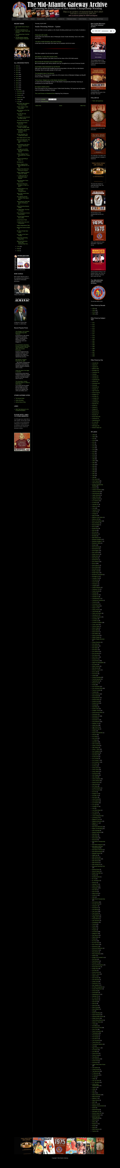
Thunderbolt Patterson (97, 1044)
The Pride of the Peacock (23, 120)
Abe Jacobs (95, 479)
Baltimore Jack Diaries (97, 517)
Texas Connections (96, 1031)
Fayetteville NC (96, 379)
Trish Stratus (95, 1067)
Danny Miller (95, 630)
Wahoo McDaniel (96, 1094)
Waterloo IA (95, 1098)
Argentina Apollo (96, 498)
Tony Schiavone (96, 1059)
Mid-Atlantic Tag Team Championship (97, 847)
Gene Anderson (96, 694)
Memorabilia (95, 837)
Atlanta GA (94, 365)
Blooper (94, 545)
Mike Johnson (95, 857)
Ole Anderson (95, 902)
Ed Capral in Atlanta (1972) (42, 86)
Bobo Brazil (95, 558)
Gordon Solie (95, 708)
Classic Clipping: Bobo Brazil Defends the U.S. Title (23, 165)
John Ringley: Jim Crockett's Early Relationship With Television (22, 333)
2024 (17, 70)
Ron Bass (94, 970)
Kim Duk (94, 791)
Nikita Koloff (95, 893)
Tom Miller (94, 1051)
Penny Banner (95, 918)
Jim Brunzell (95, 756)
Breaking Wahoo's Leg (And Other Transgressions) (22, 190)
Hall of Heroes (82, 19)
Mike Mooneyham (96, 859)
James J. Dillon (96, 749)
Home (18, 19)
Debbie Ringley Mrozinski (98, 639)
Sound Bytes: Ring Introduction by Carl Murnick (47, 66)
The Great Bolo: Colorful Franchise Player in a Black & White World (23, 383)
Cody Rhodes (95, 611)
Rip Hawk (94, 959)
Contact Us (61, 19)
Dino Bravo (95, 649)
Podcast (94, 924)
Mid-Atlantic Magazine (97, 844)
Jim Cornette (95, 758)
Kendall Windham (96, 788)
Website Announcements (98, 1105)
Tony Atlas (94, 1057)
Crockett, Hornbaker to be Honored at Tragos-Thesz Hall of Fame (23, 31)
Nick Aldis (94, 889)
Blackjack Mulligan (96, 539)
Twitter (93, 1078)
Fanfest (94, 675)
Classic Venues (96, 609)
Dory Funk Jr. (95, 657)
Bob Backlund (95, 548)
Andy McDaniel (95, 493)
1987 (93, 352)
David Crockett (95, 635)
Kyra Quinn (95, 797)
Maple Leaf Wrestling (97, 828)
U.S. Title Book (95, 1082)
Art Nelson (94, 502)
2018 (17, 83)
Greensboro (95, 714)
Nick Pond (94, 891)
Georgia (94, 705)
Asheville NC (95, 363)
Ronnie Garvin (95, 972)
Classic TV (94, 607)
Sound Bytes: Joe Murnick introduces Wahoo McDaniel (23, 131)
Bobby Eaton (95, 556)
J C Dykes (94, 740)
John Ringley (95, 775)
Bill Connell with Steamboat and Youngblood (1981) (48, 61)
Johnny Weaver (96, 780)
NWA (93, 897)
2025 (17, 68)
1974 (93, 328)
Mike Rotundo (95, 862)
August (19, 99)
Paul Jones (95, 911)
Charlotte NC (95, 376)
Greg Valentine (95, 721)
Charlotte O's (95, 596)
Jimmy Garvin (95, 767)
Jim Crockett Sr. (96, 762)
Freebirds (94, 692)
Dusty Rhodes (95, 660)
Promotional (95, 931)
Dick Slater (94, 647)
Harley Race (95, 725)
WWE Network (95, 1129)
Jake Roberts (95, 747)
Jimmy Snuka (95, 769)
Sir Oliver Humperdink (97, 987)
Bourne (94, 563)
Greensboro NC (96, 383)
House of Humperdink (97, 732)
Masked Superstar (96, 832)
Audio (93, 508)
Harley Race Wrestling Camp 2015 (22, 238)
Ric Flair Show (95, 942)
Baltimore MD (95, 368)
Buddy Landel (95, 570)
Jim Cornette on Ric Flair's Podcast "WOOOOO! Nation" (23, 146)
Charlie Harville (96, 591)
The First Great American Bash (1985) (23, 217)
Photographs (95, 922)
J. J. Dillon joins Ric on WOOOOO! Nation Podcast (22, 177)
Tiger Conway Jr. (96, 1047)
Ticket (93, 1046)
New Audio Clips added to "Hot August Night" (23, 104)
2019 (17, 80)
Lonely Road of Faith (22, 219)
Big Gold (94, 530)
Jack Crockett (95, 743)
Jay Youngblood (96, 751)
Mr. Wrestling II (95, 880)
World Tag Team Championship (96, 1117)
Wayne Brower (95, 1100)
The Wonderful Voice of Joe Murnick (44, 73)
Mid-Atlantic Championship (98, 841)
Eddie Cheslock (96, 666)
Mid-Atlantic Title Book (97, 849)
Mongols (94, 875)
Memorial (94, 839)
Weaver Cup (95, 1104)
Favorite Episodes (96, 679)
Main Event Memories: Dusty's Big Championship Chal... (22, 242)
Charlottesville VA (96, 598)
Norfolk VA (94, 405)
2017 (17, 85)
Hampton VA (95, 389)
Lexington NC (95, 398)
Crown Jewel (95, 624)
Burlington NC (95, 370)
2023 (17, 72)
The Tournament (96, 1040)
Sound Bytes (95, 992)
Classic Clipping (96, 606)
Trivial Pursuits (95, 1069)
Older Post (82, 105)
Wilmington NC (95, 425)
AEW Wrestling (95, 482)
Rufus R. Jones (96, 974)
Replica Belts (95, 937)
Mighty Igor (95, 855)
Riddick (94, 955)
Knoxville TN (95, 396)
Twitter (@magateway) (97, 100)
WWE (93, 1127)
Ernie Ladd (94, 671)
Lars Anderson (95, 801)
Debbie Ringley (96, 637)
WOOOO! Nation (96, 1115)
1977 (93, 333)
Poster (93, 926)
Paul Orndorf (95, 913)
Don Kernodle (95, 653)
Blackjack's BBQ (96, 543)
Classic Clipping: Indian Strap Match (22, 107)
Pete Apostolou (95, 920)
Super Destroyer (96, 1014)
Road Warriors (95, 961)
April (18, 250)
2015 (17, 89)
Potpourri (94, 928)
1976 (93, 332)
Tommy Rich (95, 1053)
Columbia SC (95, 377)
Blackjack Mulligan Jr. (97, 541)
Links (93, 808)
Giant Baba (95, 706)
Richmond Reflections (97, 948)
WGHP (94, 1107)
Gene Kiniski (95, 695)
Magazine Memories (97, 821)
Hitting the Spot (96, 729)
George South (95, 703)
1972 (93, 324)
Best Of (94, 526)
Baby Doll (94, 515)
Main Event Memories (97, 826)
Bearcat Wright (95, 524)
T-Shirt (93, 1024)
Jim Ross (94, 765)
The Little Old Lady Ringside (21, 114)
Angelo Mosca (95, 497)
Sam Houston (95, 977)
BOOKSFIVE (95, 559)
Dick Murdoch (95, 646)
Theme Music (95, 1042)
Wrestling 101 (20, 162)
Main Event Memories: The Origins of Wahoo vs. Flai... (23, 141)
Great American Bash (97, 712)
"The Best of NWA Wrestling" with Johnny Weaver (48, 41)
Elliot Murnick (95, 668)
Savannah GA (95, 418)
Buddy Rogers (95, 572)
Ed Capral (94, 664)
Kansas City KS (96, 392)
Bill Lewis (94, 532)
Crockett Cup (95, 620)
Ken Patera (95, 786)
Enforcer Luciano (96, 670)
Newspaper (95, 887)
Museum (94, 882)
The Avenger (95, 1036)
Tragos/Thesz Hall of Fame (96, 19)
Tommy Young (95, 1055)
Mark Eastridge (95, 830)
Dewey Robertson (96, 642)
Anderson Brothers (96, 489)
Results (94, 939)
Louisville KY (95, 400)
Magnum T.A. (95, 823)
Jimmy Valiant (95, 771)
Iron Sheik (94, 736)
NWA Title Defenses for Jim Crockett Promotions (22, 410)
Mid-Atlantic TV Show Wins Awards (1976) (46, 56)
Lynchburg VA (95, 401)
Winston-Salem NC (96, 427)
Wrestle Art (94, 1123)
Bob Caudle (95, 552)
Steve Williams (95, 1009)
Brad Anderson (95, 565)
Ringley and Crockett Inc (98, 957)
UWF (93, 1091)
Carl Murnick (95, 580)
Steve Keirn (95, 1005)
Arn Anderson (95, 500)
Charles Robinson (96, 587)
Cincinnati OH (95, 604)
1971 (93, 322)
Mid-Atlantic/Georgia (97, 851)
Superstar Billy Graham (97, 1016)
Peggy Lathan (95, 916)
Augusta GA (95, 366)
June (18, 246)
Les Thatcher (95, 802)
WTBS (93, 1125)
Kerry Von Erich (96, 790)
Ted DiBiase (95, 1025)
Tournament (95, 1062)
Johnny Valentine (96, 778)
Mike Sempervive (96, 864)
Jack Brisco (95, 742)
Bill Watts (94, 535)
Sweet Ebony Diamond (97, 1020)
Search (32, 19)
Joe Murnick (95, 773)
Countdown (95, 618)
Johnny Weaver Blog (21, 402)
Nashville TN (95, 403)
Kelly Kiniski (95, 784)
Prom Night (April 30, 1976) (23, 137)
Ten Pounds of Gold (97, 1027)
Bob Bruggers (95, 550)
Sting (93, 1011)
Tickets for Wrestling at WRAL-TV (22, 159)
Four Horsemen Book (97, 688)
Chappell (94, 585)
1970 (93, 438)
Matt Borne (95, 834)
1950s (93, 308)
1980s (93, 314)
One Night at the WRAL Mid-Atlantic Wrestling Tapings (22, 150)
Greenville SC (95, 387)
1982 (93, 343)
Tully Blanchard (96, 1071)
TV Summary (95, 1075)
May (18, 248)
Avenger (94, 513)
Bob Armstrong (95, 547)
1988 (93, 354)
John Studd (95, 777)
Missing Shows (95, 869)
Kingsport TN (95, 394)
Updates (94, 1087)
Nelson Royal (95, 886)
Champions (95, 583)
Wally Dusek (95, 1096)
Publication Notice (71, 19)
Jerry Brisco (95, 754)
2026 (17, 66)
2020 (17, 78)
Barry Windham (96, 522)
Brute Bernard (95, 569)
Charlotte (94, 374)
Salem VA (94, 976)
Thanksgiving (95, 1033)
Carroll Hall (95, 581)
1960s (93, 310)
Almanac (94, 487)
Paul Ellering (95, 909)
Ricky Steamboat (96, 953)
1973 (93, 326)
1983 (93, 344)
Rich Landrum (95, 944)
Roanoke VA (95, 414)
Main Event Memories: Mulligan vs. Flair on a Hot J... (23, 185)
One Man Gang (96, 904)
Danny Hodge (95, 628)
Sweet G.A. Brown (96, 1022)
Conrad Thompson (96, 617)
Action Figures (95, 481)
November (19, 93)
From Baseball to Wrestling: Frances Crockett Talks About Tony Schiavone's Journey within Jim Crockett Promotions (23, 347)
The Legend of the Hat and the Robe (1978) (23, 117)
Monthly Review (96, 876)
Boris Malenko (95, 561)
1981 (93, 341)
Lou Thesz (94, 812)
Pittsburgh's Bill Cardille (41, 35)
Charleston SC (95, 372)
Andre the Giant (96, 491)
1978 (93, 335)
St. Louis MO (95, 422)
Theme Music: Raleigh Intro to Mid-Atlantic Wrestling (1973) (50, 80)
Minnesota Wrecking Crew (98, 866)
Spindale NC (95, 996)
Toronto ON (95, 424)
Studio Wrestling (51, 19)
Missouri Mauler (96, 871)
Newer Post (38, 105)
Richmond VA (95, 413)
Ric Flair (94, 940)
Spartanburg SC (96, 420)
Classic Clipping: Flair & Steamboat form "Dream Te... (23, 155)
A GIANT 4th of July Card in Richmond (23, 222)
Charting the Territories (97, 600)
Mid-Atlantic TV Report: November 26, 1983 (21, 360)
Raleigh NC (95, 409)
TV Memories (95, 1073)
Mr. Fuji (94, 878)
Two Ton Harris (95, 1080)
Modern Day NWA (96, 873)
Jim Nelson (95, 764)
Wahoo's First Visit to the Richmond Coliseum (23, 169)
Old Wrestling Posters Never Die (22, 123)
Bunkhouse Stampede (97, 574)
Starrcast (94, 1003)
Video (93, 1093)
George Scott (95, 701)
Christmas (94, 602)
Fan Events (95, 673)
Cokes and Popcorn (97, 613)
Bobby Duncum (96, 554)
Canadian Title (95, 578)
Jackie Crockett (96, 745)
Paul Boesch (95, 907)
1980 (93, 339)
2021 (17, 76)
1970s (93, 312)
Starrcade (94, 1001)
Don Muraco (95, 655)
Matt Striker (95, 836)
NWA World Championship (98, 899)
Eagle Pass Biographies (98, 662)
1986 (93, 350)
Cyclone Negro (95, 626)
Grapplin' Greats (96, 710)
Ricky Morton (95, 952)
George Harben (96, 699)
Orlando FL (95, 407)
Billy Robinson (95, 537)
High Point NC (95, 390)
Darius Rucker (95, 631)
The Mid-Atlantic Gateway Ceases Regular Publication (22, 38)
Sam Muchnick (95, 979)
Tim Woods (95, 1049)
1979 (93, 337)
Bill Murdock (95, 534)
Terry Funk (94, 1029)
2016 (17, 87)
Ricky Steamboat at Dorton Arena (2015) (23, 213)
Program (94, 929)
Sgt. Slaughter (95, 985)
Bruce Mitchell (95, 567)
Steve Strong (95, 1007)
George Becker (95, 697)
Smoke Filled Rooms (97, 988)
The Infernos (95, 1038)
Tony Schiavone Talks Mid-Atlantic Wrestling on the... (23, 203)
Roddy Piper (95, 968)
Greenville (94, 385)
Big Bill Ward (95, 528)
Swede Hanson (96, 1018)
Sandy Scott (95, 981)
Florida (94, 684)
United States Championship (95, 1085)
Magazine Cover (96, 819)
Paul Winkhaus (95, 915)
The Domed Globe (20, 398)
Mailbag (94, 825)
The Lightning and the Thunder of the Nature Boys (23, 198)
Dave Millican (95, 633)
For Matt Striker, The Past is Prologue (23, 210)
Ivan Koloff (94, 738)
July (18, 101)
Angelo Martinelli (96, 495)
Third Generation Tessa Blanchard (22, 181)
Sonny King (95, 990)
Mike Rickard (95, 860)
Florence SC (95, 381)
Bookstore (25, 19)
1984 (93, 346)
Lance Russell (95, 799)
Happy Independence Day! (23, 225)
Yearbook (94, 1131)
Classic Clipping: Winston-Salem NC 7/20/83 (23, 173)
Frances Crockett (96, 690)
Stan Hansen (95, 999)
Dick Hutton (95, 644)
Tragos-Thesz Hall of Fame (98, 1064)
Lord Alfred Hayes (96, 810)
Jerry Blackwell (95, 753)
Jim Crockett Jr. (96, 760)
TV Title (94, 1076)
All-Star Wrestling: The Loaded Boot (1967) (22, 135)
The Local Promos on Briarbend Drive (45, 93)
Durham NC (95, 658)
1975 (93, 330)
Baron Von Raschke (97, 521)
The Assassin (95, 1035)
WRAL (93, 1121)
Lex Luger (94, 804)
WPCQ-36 (94, 1120)
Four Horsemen (96, 686)
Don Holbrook (95, 651)
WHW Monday (95, 1109)
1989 (93, 356)
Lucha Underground (97, 815)
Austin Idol (94, 511)
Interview (94, 734)
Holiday (94, 730)
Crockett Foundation (97, 622)
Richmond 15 (95, 411)
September (20, 97)
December (19, 91)
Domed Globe (40, 19)
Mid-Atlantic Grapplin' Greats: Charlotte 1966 (23, 126)
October (19, 95)
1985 (93, 348)
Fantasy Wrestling (96, 677)
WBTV (93, 1102)
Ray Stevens (95, 935)
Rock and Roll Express (97, 964)
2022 (17, 74)
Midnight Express (96, 853)
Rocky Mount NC (96, 416)
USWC (94, 1089)
